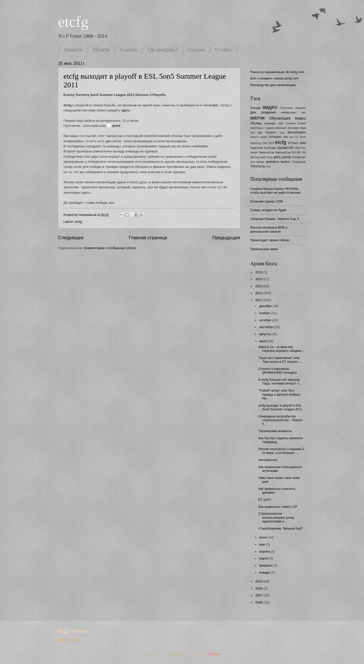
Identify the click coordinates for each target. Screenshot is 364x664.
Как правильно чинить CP (277, 507)
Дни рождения (263, 112)
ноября (265, 313)
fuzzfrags (270, 147)
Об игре (101, 49)
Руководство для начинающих (273, 85)
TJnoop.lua (298, 161)
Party (270, 157)
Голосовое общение (293, 108)
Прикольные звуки (264, 249)
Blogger (214, 654)
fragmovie (256, 147)
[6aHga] (255, 107)
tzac (268, 166)
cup (282, 132)
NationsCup (266, 152)
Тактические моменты (274, 431)
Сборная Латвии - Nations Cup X (274, 219)
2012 (259, 293)
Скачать (128, 49)
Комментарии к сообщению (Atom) (110, 248)
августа (265, 334)
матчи (257, 117)
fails (303, 143)
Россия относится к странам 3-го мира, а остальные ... (281, 451)
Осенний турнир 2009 (266, 201)
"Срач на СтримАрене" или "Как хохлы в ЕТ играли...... (280, 360)
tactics (285, 162)
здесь (125, 110)
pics (277, 157)
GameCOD (285, 148)
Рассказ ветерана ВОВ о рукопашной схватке (268, 229)
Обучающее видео (287, 118)
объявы (256, 123)
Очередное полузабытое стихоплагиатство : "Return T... (280, 420)
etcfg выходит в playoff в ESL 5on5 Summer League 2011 (280, 407)
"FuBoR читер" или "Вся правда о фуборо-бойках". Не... (280, 394)
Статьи (290, 123)
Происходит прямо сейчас (270, 240)
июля (263, 341)
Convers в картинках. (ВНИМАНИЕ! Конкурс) (277, 370)
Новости (73, 49)
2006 (259, 602)
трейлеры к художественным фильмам (274, 128)
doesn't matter (258, 137)
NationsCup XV (285, 152)
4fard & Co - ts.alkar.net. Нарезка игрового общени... (281, 349)
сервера (269, 123)
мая (262, 544)
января (265, 572)
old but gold (258, 157)
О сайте (223, 49)
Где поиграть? (163, 49)
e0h (285, 136)
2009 (259, 588)
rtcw (252, 161)
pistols (286, 157)
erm (291, 137)
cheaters (271, 132)
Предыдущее (226, 237)
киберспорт (289, 112)
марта (264, 558)
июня (263, 537)
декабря (265, 306)
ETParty (293, 143)
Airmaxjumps (267, 460)
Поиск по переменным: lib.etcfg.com (277, 72)
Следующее (71, 237)
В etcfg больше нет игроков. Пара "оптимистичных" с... (280, 381)
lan (304, 148)
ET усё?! (264, 499)
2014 (259, 279)
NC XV (301, 152)
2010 (259, 581)
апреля (265, 551)
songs (260, 161)
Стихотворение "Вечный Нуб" (280, 528)
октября (265, 320)
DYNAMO (275, 136)
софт (281, 123)
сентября (266, 327)
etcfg (73, 21)
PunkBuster (299, 157)
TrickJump (257, 166)
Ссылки (196, 49)
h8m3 (298, 148)
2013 (259, 286)
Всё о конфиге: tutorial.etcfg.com (274, 78)
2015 (259, 272)
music (254, 152)
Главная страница (148, 237)
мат (304, 112)
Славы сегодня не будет (268, 210)
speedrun (272, 162)
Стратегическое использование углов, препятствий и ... (276, 517)
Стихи (302, 123)
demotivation (296, 132)
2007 (259, 595)
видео (270, 107)
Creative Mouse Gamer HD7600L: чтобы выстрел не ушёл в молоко (275, 190)
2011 (259, 300)
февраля (266, 565)
